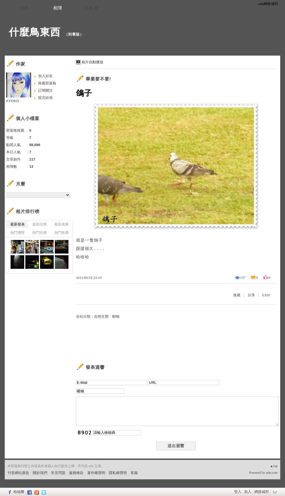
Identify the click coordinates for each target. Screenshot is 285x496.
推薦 (236, 295)
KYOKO (12, 101)
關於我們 (40, 473)
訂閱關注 (45, 90)
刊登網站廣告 (18, 473)
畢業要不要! (98, 79)
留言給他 (45, 98)
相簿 (57, 8)
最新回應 (39, 224)
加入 (247, 492)
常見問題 (58, 473)
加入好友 (45, 76)
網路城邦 (261, 492)
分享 (251, 295)
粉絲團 (18, 492)
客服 (134, 473)
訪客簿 (91, 8)
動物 (115, 316)
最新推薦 (61, 224)
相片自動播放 (92, 62)
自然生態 (101, 316)
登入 (237, 492)
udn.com (271, 473)
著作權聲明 (96, 473)
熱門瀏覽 (17, 233)
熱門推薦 (61, 233)
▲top (273, 466)
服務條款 (76, 473)
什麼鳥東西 (34, 32)
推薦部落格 (47, 83)
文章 (24, 8)
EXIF (266, 295)
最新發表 (17, 224)
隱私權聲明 (118, 473)
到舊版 (74, 34)
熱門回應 (39, 233)
